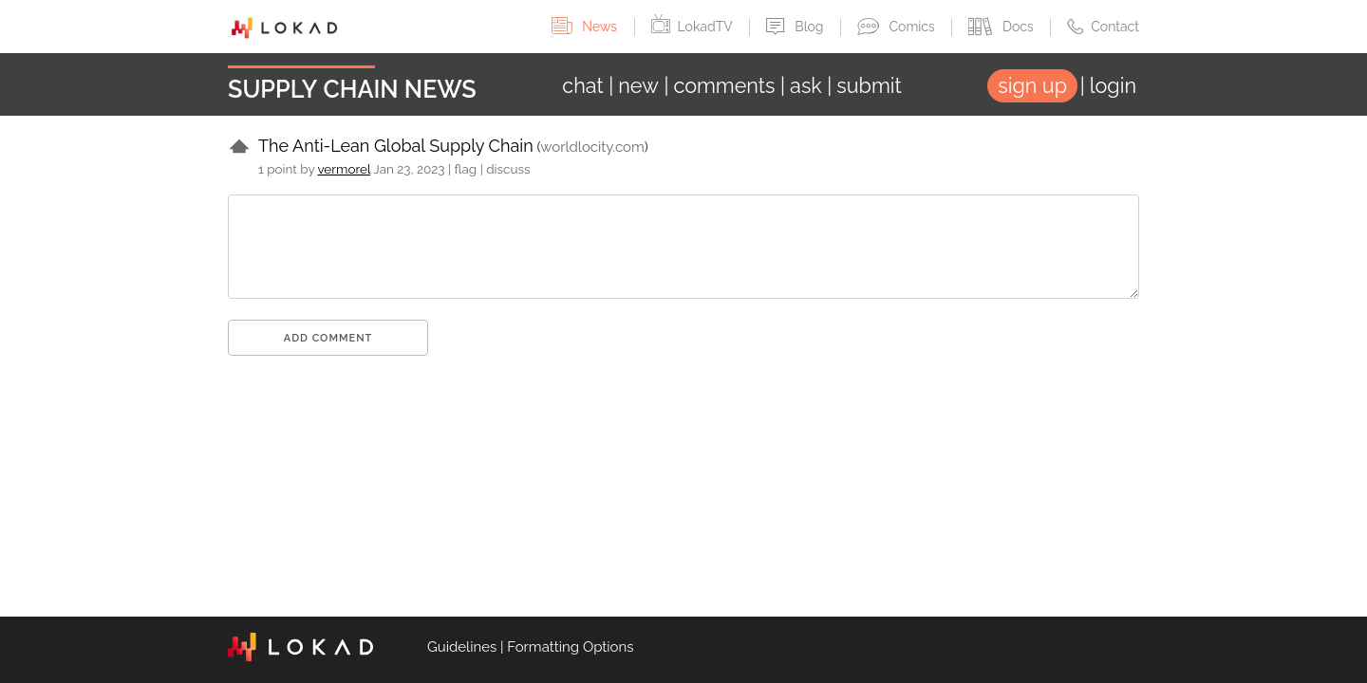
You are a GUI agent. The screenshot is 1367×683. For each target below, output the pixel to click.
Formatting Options (570, 646)
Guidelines (461, 646)
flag (466, 168)
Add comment (328, 338)
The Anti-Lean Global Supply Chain (396, 146)
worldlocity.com (592, 147)
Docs (1002, 26)
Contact (1103, 26)
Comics (897, 26)
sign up (1032, 86)
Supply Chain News (352, 89)
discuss (508, 168)
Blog (796, 26)
